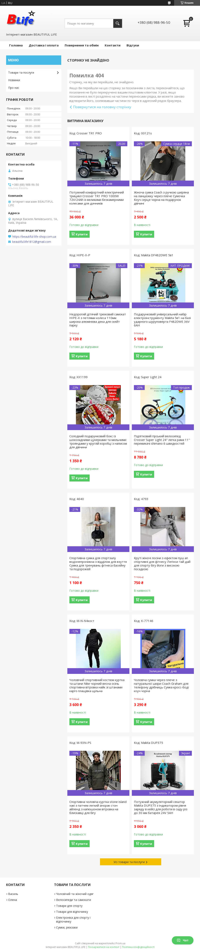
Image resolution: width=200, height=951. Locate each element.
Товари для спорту (69, 906)
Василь (13, 894)
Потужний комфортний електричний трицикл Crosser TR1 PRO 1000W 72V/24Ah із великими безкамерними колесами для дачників (96, 197)
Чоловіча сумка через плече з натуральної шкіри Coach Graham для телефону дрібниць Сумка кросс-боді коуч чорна (161, 685)
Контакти (112, 45)
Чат (183, 940)
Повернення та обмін (82, 45)
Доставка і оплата (44, 45)
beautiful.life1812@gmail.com (31, 242)
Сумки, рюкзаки (67, 927)
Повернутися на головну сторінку (102, 107)
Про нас (13, 88)
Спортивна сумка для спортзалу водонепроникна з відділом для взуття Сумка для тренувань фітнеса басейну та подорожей (98, 563)
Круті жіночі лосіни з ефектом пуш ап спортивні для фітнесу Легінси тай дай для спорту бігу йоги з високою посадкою (162, 563)
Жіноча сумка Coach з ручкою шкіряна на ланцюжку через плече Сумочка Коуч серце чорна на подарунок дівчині (161, 197)
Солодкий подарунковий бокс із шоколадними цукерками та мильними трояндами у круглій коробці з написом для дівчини (98, 441)
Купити (82, 234)
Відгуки (133, 45)
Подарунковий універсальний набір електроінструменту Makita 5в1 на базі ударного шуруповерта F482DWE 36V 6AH (162, 319)
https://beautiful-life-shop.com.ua (34, 236)
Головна (16, 45)
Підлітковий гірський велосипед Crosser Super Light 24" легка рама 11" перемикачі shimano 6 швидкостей (162, 439)
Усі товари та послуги (129, 862)
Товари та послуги (21, 72)
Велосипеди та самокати (73, 900)
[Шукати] (117, 23)
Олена (12, 900)
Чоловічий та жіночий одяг (75, 894)
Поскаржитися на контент (103, 947)
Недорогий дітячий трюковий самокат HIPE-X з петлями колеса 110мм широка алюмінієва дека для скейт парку (97, 319)
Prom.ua (120, 943)
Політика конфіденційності (138, 947)
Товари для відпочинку (72, 912)
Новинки (14, 80)
